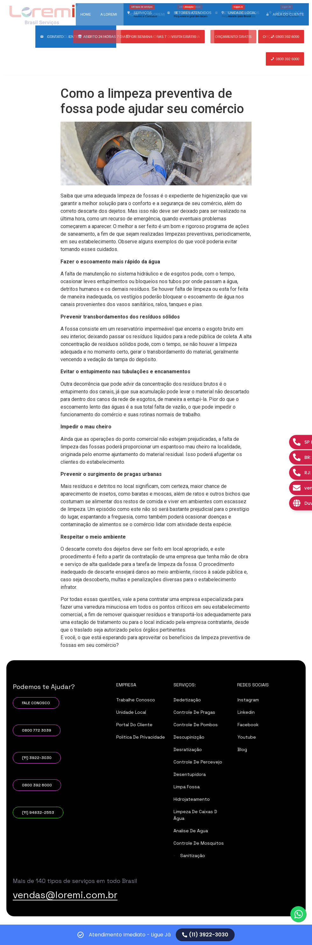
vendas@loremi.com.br (65, 917)
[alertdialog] (156, 935)
